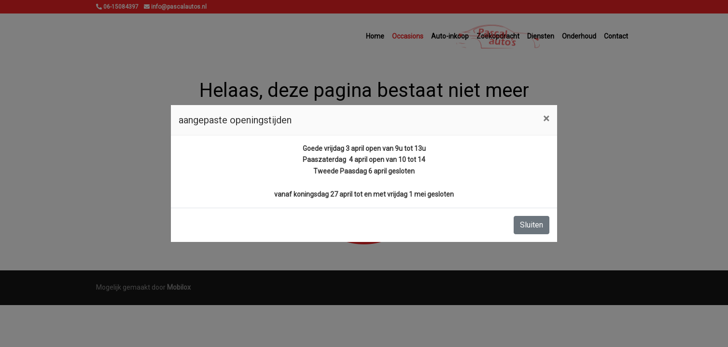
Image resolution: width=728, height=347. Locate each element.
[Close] (546, 118)
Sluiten (531, 224)
